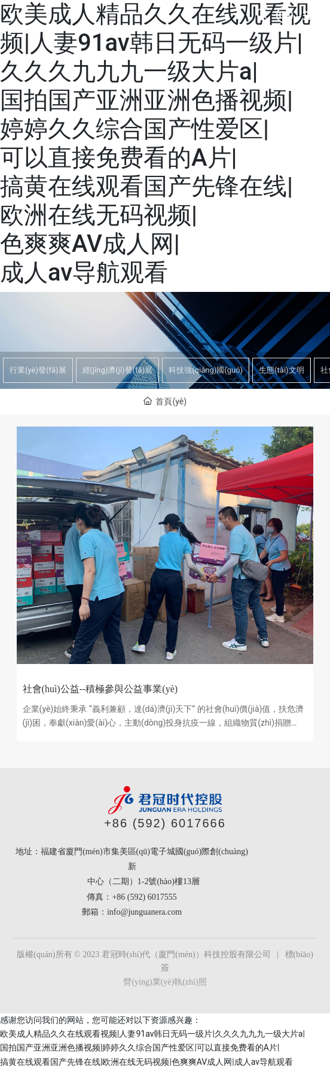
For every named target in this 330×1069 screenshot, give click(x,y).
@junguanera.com (151, 911)
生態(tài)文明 (281, 370)
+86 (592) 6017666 (165, 823)
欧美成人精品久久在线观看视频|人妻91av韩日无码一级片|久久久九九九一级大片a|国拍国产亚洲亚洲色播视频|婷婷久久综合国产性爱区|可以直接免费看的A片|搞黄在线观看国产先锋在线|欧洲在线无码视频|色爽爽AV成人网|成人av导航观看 (155, 143)
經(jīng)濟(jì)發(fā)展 (117, 370)
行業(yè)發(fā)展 (38, 370)
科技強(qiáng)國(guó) (206, 370)
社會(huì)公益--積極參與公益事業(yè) (100, 689)
